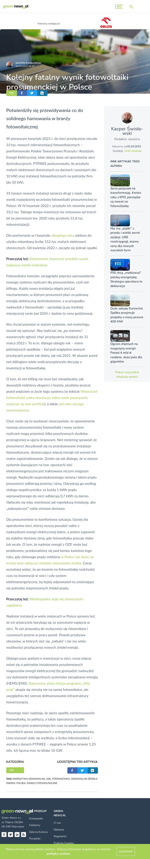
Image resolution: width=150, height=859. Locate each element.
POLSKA (21, 783)
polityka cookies (58, 854)
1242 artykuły (132, 151)
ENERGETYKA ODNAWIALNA (29, 778)
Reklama (59, 829)
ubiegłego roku (62, 235)
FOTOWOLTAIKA (61, 778)
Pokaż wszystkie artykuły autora (127, 374)
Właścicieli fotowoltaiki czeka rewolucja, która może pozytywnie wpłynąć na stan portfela (51, 397)
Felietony (34, 825)
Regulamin (60, 836)
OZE (11, 93)
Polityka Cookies (64, 843)
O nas (57, 823)
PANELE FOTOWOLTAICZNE (42, 783)
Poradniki (34, 838)
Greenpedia (36, 818)
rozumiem (126, 851)
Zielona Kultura (38, 832)
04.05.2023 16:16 (25, 66)
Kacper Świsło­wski (28, 63)
